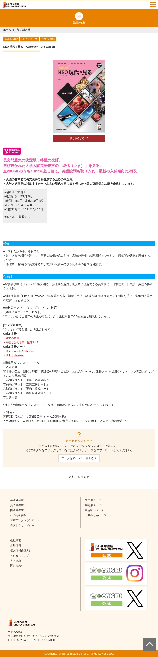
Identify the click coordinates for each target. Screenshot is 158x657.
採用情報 (15, 545)
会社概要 (15, 540)
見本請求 (15, 560)
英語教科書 (17, 500)
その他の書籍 (18, 515)
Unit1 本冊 (10, 333)
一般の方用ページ (95, 515)
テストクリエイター (22, 525)
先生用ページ (93, 500)
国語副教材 (17, 510)
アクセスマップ (19, 555)
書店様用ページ (94, 510)
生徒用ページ (93, 505)
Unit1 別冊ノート (14, 346)
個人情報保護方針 (21, 550)
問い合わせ (17, 565)
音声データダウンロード (25, 520)
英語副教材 (17, 505)
